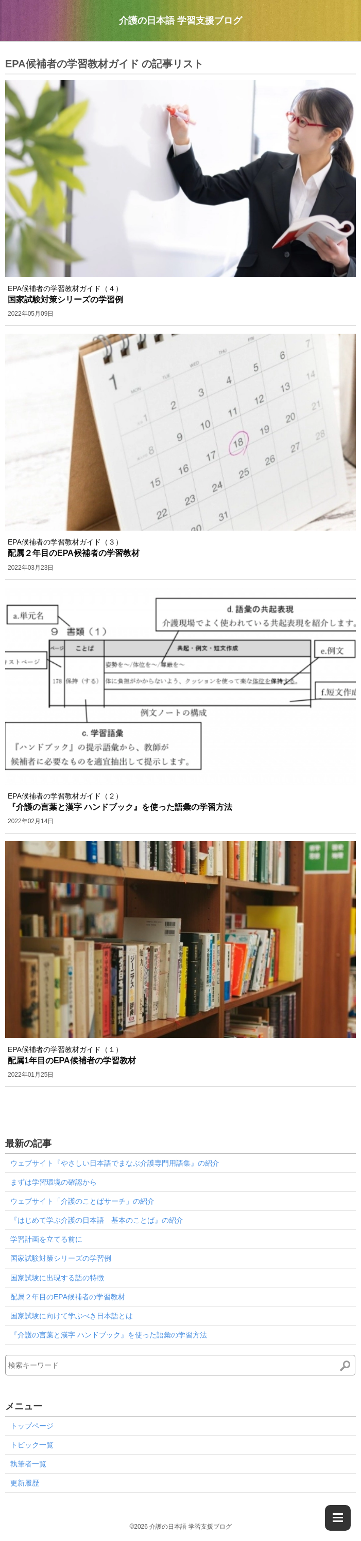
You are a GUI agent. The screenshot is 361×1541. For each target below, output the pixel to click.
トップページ (32, 1426)
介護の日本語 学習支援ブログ (180, 20)
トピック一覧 (32, 1445)
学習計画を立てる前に (46, 1239)
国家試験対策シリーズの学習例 (60, 1258)
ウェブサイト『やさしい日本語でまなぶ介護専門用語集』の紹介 (114, 1163)
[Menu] (338, 1518)
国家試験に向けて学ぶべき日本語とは (71, 1316)
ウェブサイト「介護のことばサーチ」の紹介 (82, 1201)
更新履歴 (24, 1483)
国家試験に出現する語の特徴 (57, 1278)
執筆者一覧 (28, 1464)
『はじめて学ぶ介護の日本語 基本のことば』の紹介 (96, 1220)
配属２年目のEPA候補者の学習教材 (67, 1297)
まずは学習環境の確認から (53, 1182)
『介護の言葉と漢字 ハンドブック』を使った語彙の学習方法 (108, 1335)
